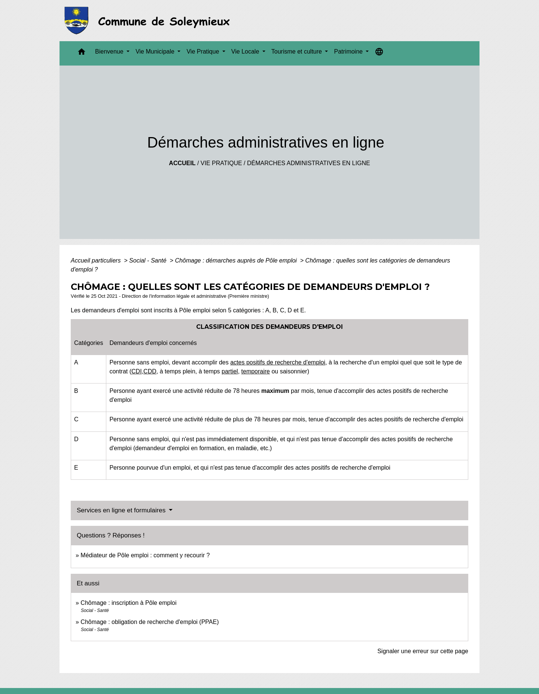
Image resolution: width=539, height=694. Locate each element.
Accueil (182, 163)
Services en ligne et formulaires (122, 510)
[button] (81, 53)
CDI (136, 371)
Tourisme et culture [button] (297, 51)
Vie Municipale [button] (155, 51)
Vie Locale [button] (246, 51)
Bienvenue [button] (110, 51)
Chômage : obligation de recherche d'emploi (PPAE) (149, 622)
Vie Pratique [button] (203, 51)
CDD (149, 371)
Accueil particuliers (96, 260)
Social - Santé (148, 260)
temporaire (255, 371)
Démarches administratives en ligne (308, 163)
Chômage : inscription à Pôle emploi (128, 603)
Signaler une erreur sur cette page (422, 651)
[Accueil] (149, 20)
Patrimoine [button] (349, 51)
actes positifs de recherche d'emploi (277, 362)
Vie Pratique (221, 163)
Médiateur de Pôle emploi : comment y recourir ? (145, 555)
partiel (230, 371)
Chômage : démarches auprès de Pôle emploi (236, 260)
